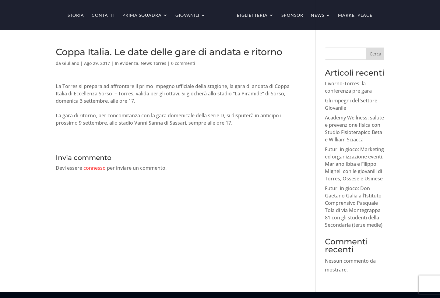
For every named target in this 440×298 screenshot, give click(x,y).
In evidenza (126, 63)
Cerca (375, 54)
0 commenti (183, 63)
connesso (94, 168)
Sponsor (292, 15)
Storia (76, 15)
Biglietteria (252, 15)
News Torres (153, 63)
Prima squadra (142, 15)
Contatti (103, 15)
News (317, 15)
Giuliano (70, 63)
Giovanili (187, 15)
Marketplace (355, 15)
